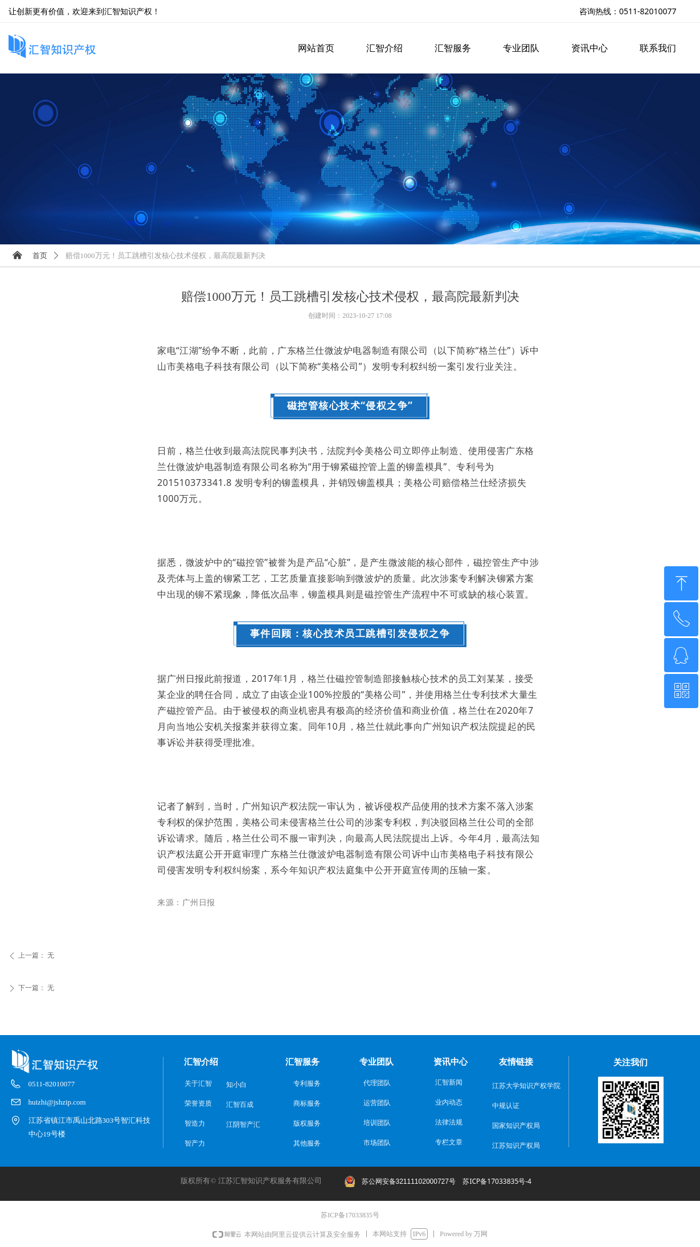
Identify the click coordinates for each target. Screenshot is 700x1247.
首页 (39, 255)
